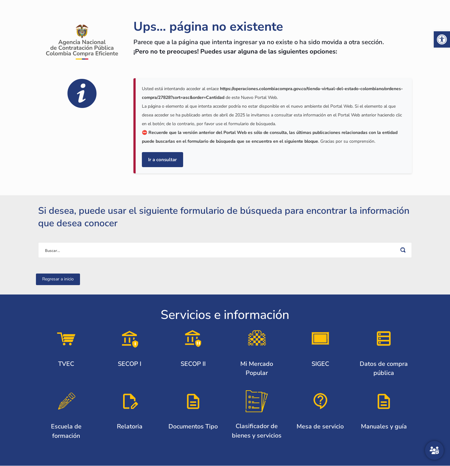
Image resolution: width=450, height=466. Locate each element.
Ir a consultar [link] (162, 159)
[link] (442, 39)
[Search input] (221, 250)
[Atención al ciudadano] (434, 450)
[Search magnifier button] (404, 250)
